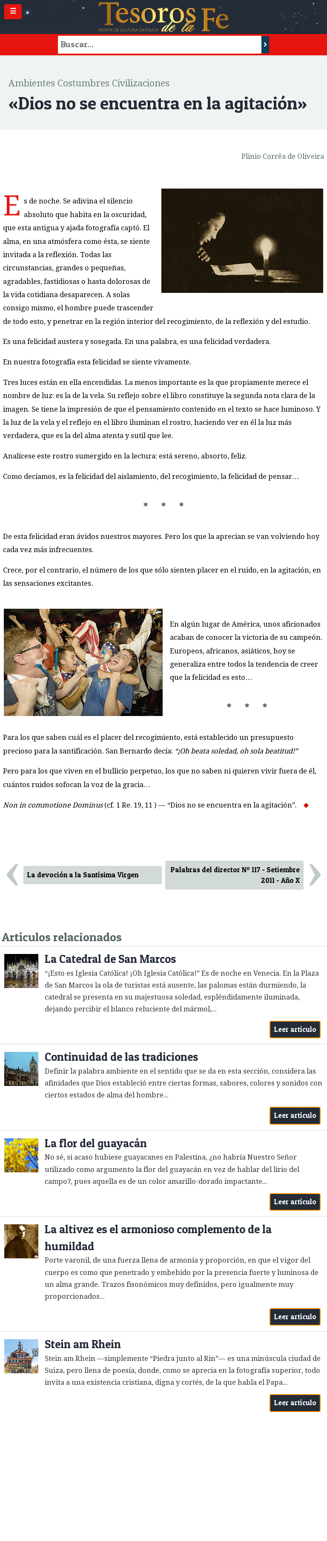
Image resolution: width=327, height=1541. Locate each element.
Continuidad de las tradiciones (121, 1057)
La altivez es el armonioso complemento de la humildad (158, 1237)
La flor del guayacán (96, 1143)
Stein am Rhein (83, 1344)
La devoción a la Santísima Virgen (82, 875)
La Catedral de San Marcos (110, 959)
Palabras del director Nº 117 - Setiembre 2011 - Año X (235, 875)
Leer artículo (295, 1029)
